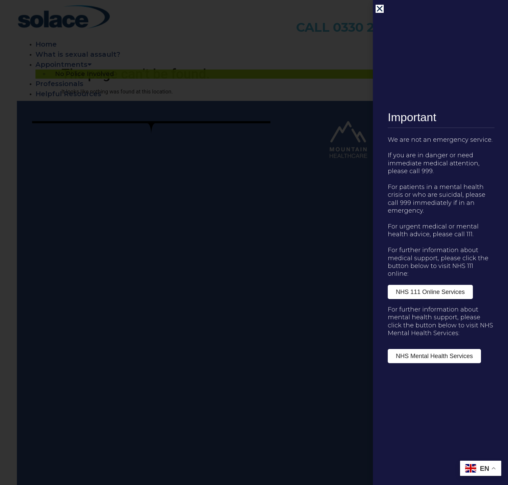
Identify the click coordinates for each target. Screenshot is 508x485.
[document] (254, 242)
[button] (382, 9)
